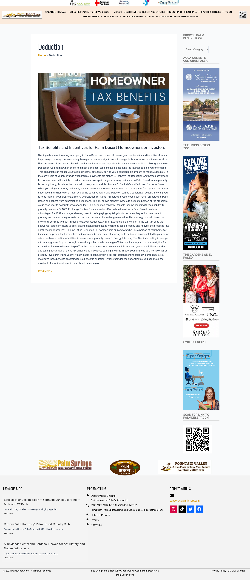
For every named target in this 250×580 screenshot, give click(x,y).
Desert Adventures (153, 12)
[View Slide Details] (81, 3)
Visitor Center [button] (92, 16)
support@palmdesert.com (185, 500)
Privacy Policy (218, 570)
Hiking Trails (174, 12)
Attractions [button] (112, 16)
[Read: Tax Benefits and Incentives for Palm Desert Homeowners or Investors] (103, 107)
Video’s (118, 12)
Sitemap (241, 570)
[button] (103, 12)
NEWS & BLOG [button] (103, 12)
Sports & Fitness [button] (212, 12)
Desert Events (132, 12)
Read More (8, 513)
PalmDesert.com (125, 574)
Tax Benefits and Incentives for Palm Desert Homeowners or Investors (101, 147)
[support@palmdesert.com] (172, 496)
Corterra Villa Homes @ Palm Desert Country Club (37, 524)
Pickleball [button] (192, 12)
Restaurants (85, 12)
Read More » (45, 271)
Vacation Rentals (55, 12)
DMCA (231, 570)
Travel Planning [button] (134, 16)
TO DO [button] (230, 12)
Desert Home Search (160, 16)
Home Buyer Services (185, 16)
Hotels (72, 12)
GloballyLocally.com (131, 570)
